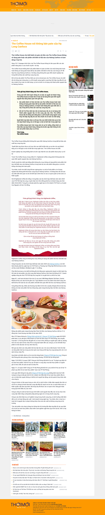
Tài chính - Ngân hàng (72, 10)
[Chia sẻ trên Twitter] (61, 51)
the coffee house (17, 415)
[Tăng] (18, 51)
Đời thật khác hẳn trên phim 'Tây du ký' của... (45, 35)
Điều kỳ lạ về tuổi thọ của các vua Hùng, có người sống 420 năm (35, 473)
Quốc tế (51, 10)
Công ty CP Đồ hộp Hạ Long (40, 373)
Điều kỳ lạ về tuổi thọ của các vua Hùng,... (72, 35)
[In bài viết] (66, 51)
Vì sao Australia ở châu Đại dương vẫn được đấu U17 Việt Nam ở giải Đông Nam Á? (40, 481)
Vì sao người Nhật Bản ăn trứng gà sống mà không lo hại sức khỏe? (35, 475)
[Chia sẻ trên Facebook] (58, 51)
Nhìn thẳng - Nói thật (28, 10)
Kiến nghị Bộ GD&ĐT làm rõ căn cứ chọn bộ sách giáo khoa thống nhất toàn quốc (39, 487)
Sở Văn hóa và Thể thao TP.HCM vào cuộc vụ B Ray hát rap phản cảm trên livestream (40, 490)
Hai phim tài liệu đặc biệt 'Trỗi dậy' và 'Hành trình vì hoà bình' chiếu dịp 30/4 (38, 478)
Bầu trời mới (82, 10)
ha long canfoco (25, 415)
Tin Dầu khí (37, 10)
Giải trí (56, 10)
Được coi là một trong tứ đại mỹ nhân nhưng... (16, 35)
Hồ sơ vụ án (45, 10)
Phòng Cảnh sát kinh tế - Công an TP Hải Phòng (41, 336)
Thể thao (89, 10)
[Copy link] (63, 51)
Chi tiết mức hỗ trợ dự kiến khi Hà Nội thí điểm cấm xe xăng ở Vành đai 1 (37, 484)
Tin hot (19, 10)
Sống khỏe (62, 10)
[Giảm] (13, 51)
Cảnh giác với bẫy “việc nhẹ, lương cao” (28, 493)
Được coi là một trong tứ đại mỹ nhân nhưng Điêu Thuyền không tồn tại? (37, 468)
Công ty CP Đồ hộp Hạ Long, (52, 355)
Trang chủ (13, 10)
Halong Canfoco (55, 264)
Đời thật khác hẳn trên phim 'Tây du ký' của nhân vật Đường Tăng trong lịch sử (38, 470)
